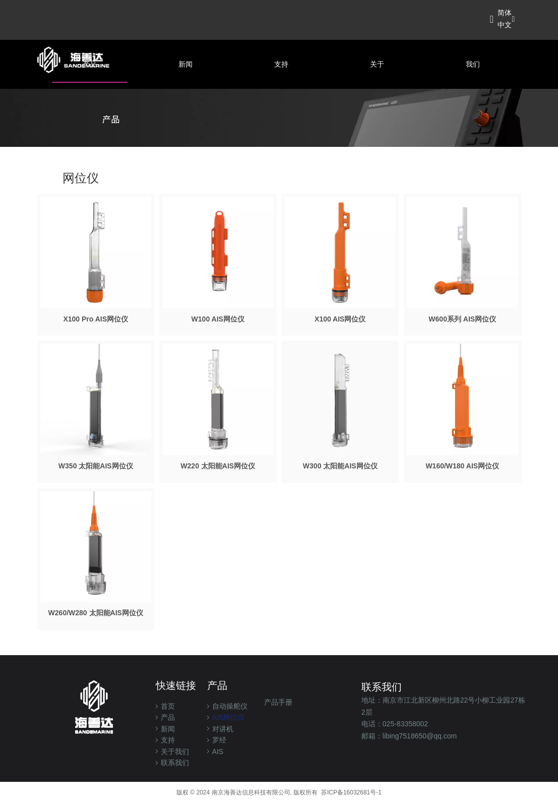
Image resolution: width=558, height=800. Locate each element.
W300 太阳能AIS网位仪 (340, 466)
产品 (168, 717)
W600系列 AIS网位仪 (462, 319)
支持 (168, 740)
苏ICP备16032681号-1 (351, 792)
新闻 (168, 729)
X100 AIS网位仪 (340, 319)
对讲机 (222, 729)
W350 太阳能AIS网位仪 (95, 466)
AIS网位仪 (228, 717)
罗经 (219, 740)
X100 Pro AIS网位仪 (95, 319)
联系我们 (175, 763)
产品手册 (278, 702)
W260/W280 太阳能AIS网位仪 (95, 613)
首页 (168, 706)
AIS (218, 752)
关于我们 (175, 752)
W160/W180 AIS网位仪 (462, 466)
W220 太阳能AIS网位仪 (217, 466)
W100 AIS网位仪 (218, 319)
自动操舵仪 (229, 706)
